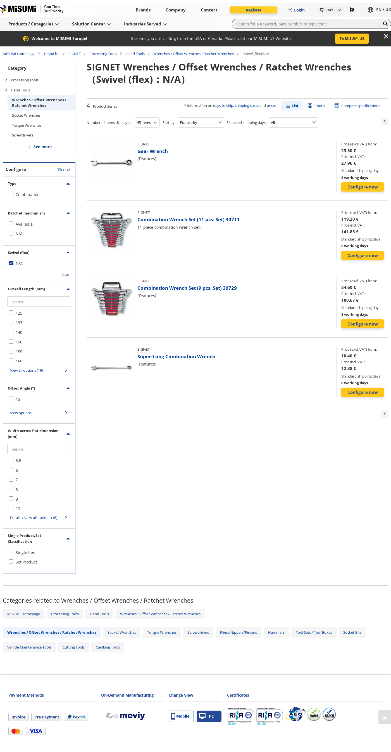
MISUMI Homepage (19, 53)
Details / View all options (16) (33, 517)
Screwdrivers (22, 135)
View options (21, 412)
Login (296, 10)
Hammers (276, 632)
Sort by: (169, 122)
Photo (319, 105)
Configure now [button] (362, 187)
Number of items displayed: (109, 122)
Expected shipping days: (246, 122)
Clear (65, 274)
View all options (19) (26, 370)
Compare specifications (360, 105)
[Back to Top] (384, 717)
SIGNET (74, 53)
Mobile (180, 716)
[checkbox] (39, 194)
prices (271, 105)
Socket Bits (352, 632)
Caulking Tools (108, 647)
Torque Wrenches (26, 125)
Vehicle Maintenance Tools (29, 647)
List (295, 105)
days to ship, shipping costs (236, 105)
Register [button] (253, 10)
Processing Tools (103, 53)
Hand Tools (135, 53)
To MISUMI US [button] (352, 38)
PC (206, 716)
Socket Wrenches (26, 115)
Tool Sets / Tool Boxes (314, 632)
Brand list (52, 53)
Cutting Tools (74, 647)
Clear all (64, 169)
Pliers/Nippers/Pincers (238, 632)
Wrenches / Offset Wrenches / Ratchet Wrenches (193, 53)
